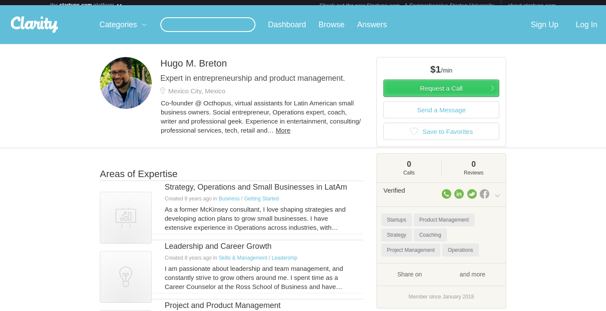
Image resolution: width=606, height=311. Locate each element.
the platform (86, 5)
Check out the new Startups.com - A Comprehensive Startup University (406, 6)
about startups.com (532, 6)
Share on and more (441, 279)
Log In (586, 29)
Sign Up (544, 29)
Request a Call (441, 93)
